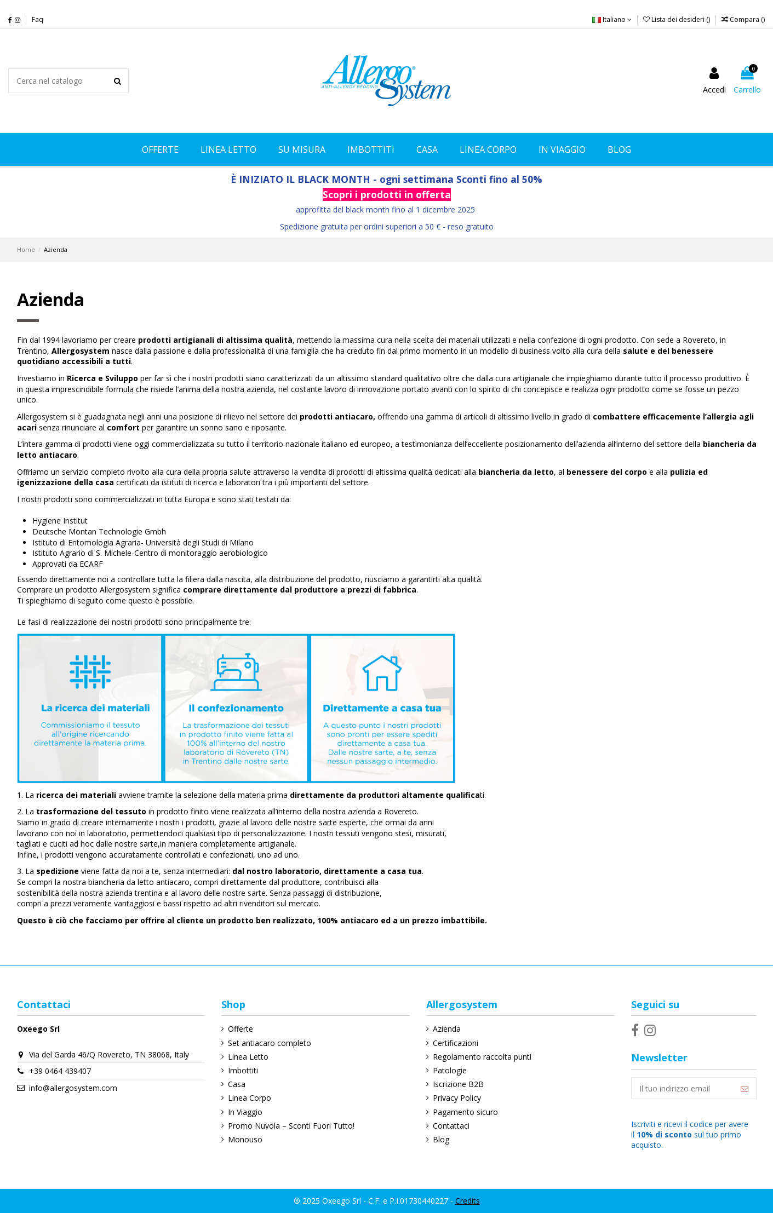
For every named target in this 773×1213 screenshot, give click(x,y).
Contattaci (451, 1125)
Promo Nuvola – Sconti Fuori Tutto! (291, 1125)
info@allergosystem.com (73, 1088)
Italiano (612, 19)
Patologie (450, 1070)
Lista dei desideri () (677, 19)
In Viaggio (245, 1112)
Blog (441, 1139)
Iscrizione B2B (458, 1084)
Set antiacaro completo (269, 1043)
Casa (236, 1084)
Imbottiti (243, 1070)
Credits (467, 1200)
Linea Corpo (249, 1098)
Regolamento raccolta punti (482, 1056)
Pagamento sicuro (465, 1112)
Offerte (240, 1029)
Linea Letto (248, 1056)
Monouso (245, 1139)
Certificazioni (455, 1043)
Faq (37, 19)
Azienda (447, 1029)
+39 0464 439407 (60, 1071)
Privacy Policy (457, 1098)
